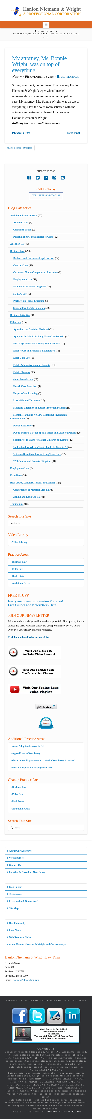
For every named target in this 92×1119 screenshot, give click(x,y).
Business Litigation (20, 315)
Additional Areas (20, 583)
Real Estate (17, 576)
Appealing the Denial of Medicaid (31, 329)
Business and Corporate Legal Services (33, 258)
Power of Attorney (22, 425)
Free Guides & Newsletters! (22, 901)
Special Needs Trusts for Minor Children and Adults (40, 439)
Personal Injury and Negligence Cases (33, 236)
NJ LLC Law (20, 294)
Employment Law (22, 279)
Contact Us (14, 865)
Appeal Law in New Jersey (25, 753)
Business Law (17, 251)
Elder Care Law (21, 357)
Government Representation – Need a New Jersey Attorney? (43, 760)
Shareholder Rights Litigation (29, 308)
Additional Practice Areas (23, 215)
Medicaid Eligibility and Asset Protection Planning (40, 407)
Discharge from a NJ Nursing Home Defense (36, 343)
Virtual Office (15, 858)
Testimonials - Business (19, 148)
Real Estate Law (50, 1001)
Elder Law (15, 322)
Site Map (13, 908)
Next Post (73, 133)
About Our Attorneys (19, 851)
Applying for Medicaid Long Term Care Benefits (38, 336)
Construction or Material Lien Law (32, 489)
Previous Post (21, 133)
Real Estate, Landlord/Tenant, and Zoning (32, 482)
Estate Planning (21, 372)
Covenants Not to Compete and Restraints (35, 272)
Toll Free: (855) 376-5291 (46, 195)
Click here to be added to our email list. (28, 637)
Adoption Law (20, 222)
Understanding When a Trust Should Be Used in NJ (40, 447)
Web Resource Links (19, 937)
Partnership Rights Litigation (28, 301)
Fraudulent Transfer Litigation (29, 286)
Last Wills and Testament (26, 400)
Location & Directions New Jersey (26, 872)
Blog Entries (14, 887)
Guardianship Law (23, 379)
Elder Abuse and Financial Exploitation (34, 350)
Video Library (18, 542)
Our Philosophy (16, 923)
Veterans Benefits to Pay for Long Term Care (37, 454)
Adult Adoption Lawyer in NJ (27, 746)
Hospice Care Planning (25, 393)
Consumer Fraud (22, 229)
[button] (46, 25)
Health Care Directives (25, 386)
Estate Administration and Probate (31, 365)
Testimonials (68, 76)
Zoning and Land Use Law (27, 497)
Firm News (16, 475)
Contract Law (20, 265)
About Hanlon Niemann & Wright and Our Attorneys (36, 944)
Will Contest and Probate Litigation (32, 461)
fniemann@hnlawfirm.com (26, 980)
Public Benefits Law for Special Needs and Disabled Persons (44, 432)
